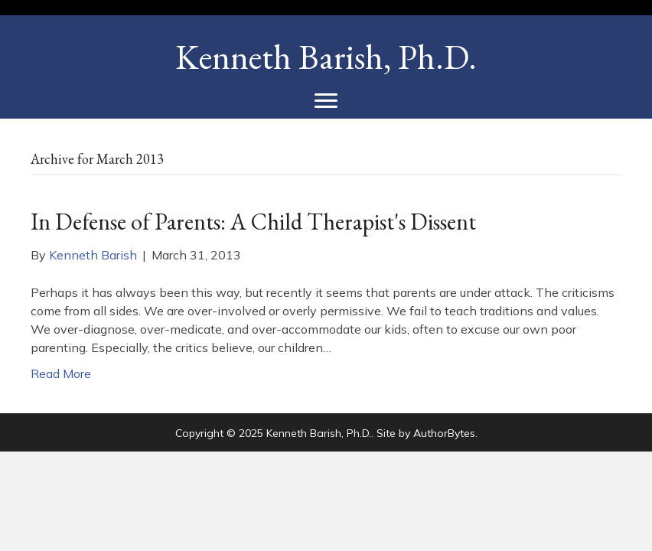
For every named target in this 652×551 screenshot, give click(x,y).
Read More (61, 373)
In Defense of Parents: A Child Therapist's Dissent (253, 221)
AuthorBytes (444, 433)
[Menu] (326, 101)
